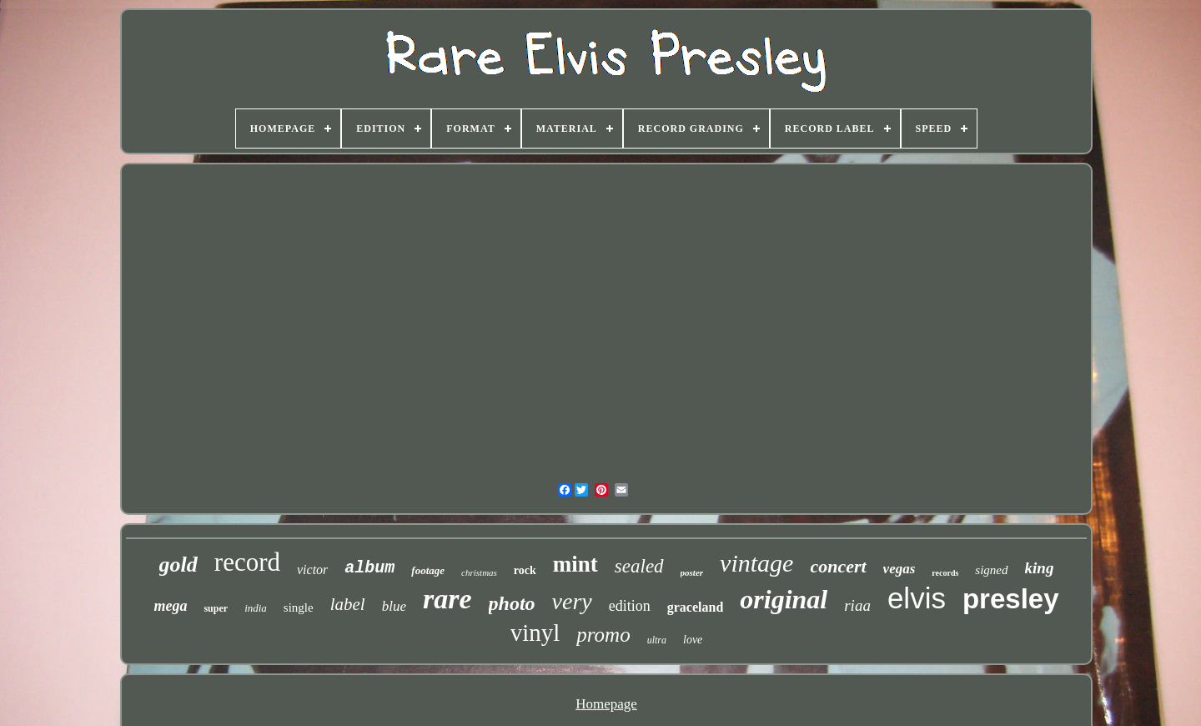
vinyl (535, 632)
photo (512, 603)
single (299, 607)
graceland (695, 607)
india (255, 608)
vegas (899, 569)
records (945, 572)
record (247, 562)
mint (575, 564)
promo (603, 634)
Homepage (606, 704)
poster (692, 572)
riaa (857, 605)
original (783, 599)
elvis (916, 598)
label (347, 604)
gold (178, 564)
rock (525, 570)
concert (838, 566)
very (572, 601)
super (216, 608)
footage (428, 570)
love (692, 639)
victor (312, 569)
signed (991, 570)
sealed (639, 566)
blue (394, 606)
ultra (656, 640)
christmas (479, 572)
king (1039, 568)
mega (170, 605)
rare (447, 598)
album (369, 567)
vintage (756, 563)
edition (630, 605)
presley (1010, 598)
